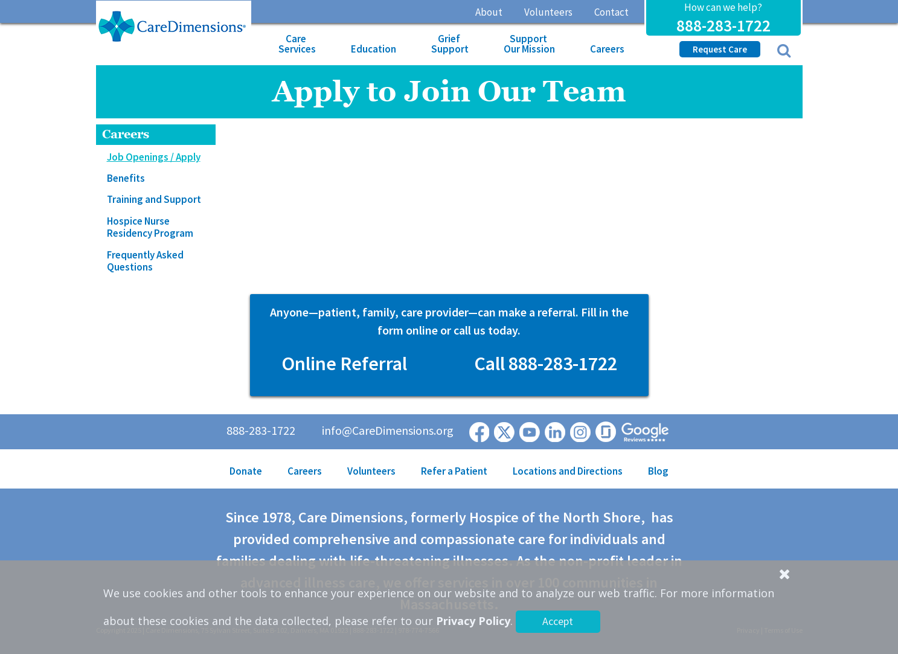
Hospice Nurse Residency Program (150, 227)
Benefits (126, 178)
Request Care (720, 49)
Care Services (297, 44)
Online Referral (344, 363)
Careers (607, 49)
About (488, 12)
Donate (245, 471)
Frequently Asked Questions (145, 261)
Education (373, 49)
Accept (557, 621)
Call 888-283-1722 (545, 363)
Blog (658, 471)
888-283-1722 (723, 25)
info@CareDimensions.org (388, 430)
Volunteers (548, 12)
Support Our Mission (529, 44)
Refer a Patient (454, 471)
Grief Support (450, 44)
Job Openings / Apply (153, 157)
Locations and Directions (568, 471)
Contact (611, 12)
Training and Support (154, 199)
